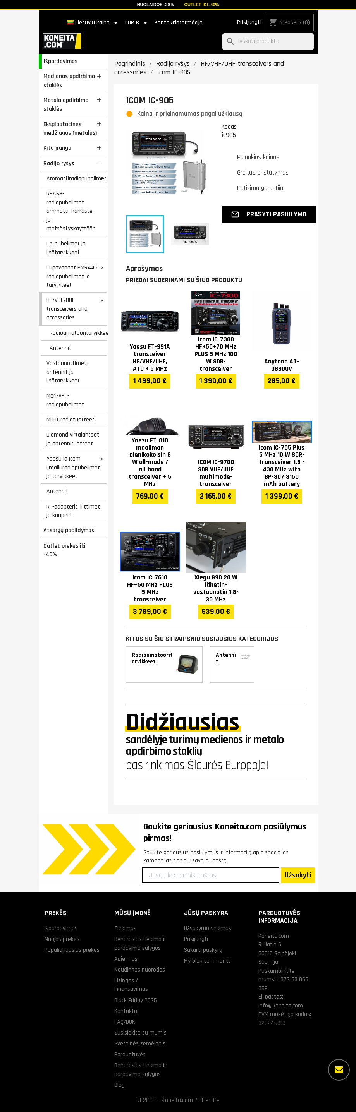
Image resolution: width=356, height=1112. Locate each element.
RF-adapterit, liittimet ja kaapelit (73, 511)
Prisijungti (249, 22)
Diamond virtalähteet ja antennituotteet (72, 439)
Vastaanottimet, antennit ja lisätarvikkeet (67, 371)
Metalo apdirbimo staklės (65, 104)
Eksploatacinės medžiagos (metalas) (70, 128)
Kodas (229, 126)
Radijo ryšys (58, 163)
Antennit (60, 348)
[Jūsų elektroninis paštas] (210, 875)
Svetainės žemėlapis (139, 1043)
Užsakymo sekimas (207, 928)
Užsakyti (298, 875)
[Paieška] (268, 41)
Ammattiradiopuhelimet (76, 178)
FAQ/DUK (124, 1022)
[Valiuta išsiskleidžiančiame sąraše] (137, 22)
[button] (269, 214)
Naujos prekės (62, 939)
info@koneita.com (280, 1005)
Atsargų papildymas (68, 530)
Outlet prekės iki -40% (64, 550)
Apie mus (126, 959)
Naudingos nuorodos (139, 969)
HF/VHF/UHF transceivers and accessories (67, 308)
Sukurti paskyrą (203, 950)
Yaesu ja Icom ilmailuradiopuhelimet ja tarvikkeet (73, 467)
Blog (119, 1085)
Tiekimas (125, 928)
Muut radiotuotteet (70, 419)
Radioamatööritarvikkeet (78, 333)
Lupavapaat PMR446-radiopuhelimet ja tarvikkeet (73, 276)
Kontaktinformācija (179, 23)
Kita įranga (57, 148)
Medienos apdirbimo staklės (69, 80)
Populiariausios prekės (72, 950)
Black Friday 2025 (135, 1000)
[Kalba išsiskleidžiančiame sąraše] (93, 22)
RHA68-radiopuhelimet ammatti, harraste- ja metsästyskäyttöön (71, 211)
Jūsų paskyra (206, 912)
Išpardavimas (60, 61)
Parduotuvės (130, 1054)
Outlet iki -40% (201, 4)
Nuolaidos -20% (155, 4)
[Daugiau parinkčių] (339, 1070)
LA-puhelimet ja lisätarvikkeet (66, 248)
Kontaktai (126, 1011)
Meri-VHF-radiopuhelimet (65, 400)
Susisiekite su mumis (140, 1033)
